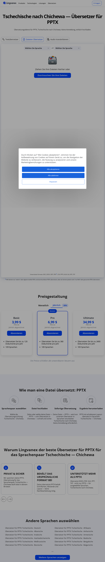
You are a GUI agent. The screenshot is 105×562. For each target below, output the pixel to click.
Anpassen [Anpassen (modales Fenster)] (53, 182)
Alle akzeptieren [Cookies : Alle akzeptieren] (53, 169)
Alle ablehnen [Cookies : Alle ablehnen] (53, 175)
